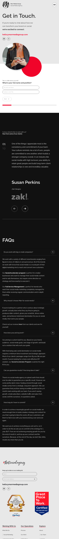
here (20, 324)
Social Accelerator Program (21, 362)
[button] (25, 209)
